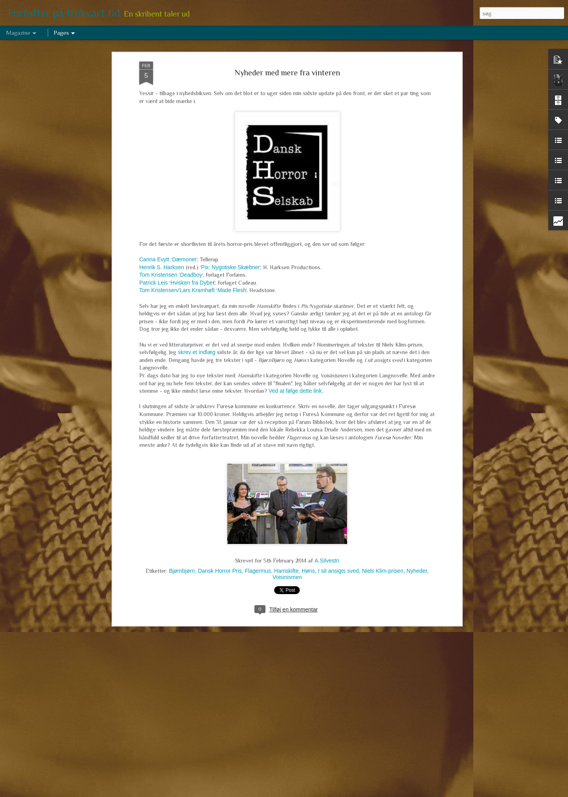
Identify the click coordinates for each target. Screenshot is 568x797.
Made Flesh (231, 285)
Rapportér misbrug (343, 792)
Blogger (315, 792)
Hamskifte (286, 566)
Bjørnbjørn (181, 566)
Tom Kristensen (158, 270)
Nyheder (417, 566)
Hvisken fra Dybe (191, 277)
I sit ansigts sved (338, 566)
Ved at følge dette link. (296, 386)
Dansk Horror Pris (220, 566)
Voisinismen (287, 572)
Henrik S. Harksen (161, 262)
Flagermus (258, 566)
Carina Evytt (154, 254)
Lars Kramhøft (197, 285)
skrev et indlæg (196, 347)
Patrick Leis (153, 277)
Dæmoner (184, 254)
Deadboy (191, 270)
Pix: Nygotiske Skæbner (230, 262)
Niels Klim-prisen (383, 566)
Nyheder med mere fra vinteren (287, 68)
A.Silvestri (326, 555)
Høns (308, 566)
